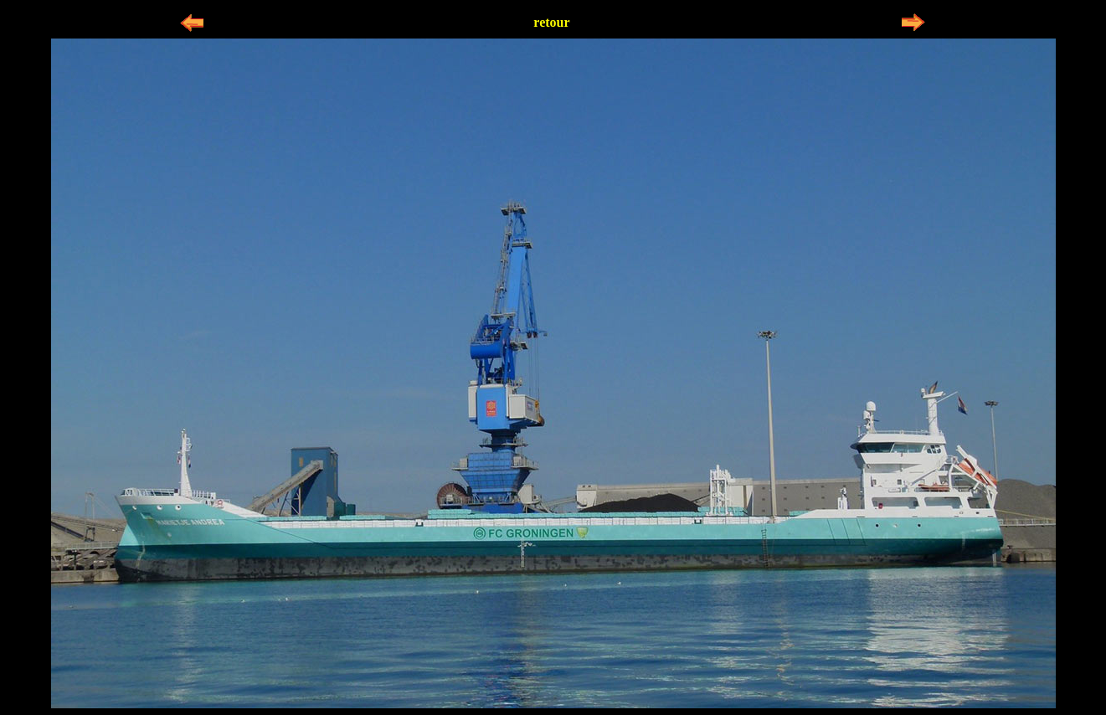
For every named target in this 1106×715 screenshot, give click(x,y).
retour (551, 22)
